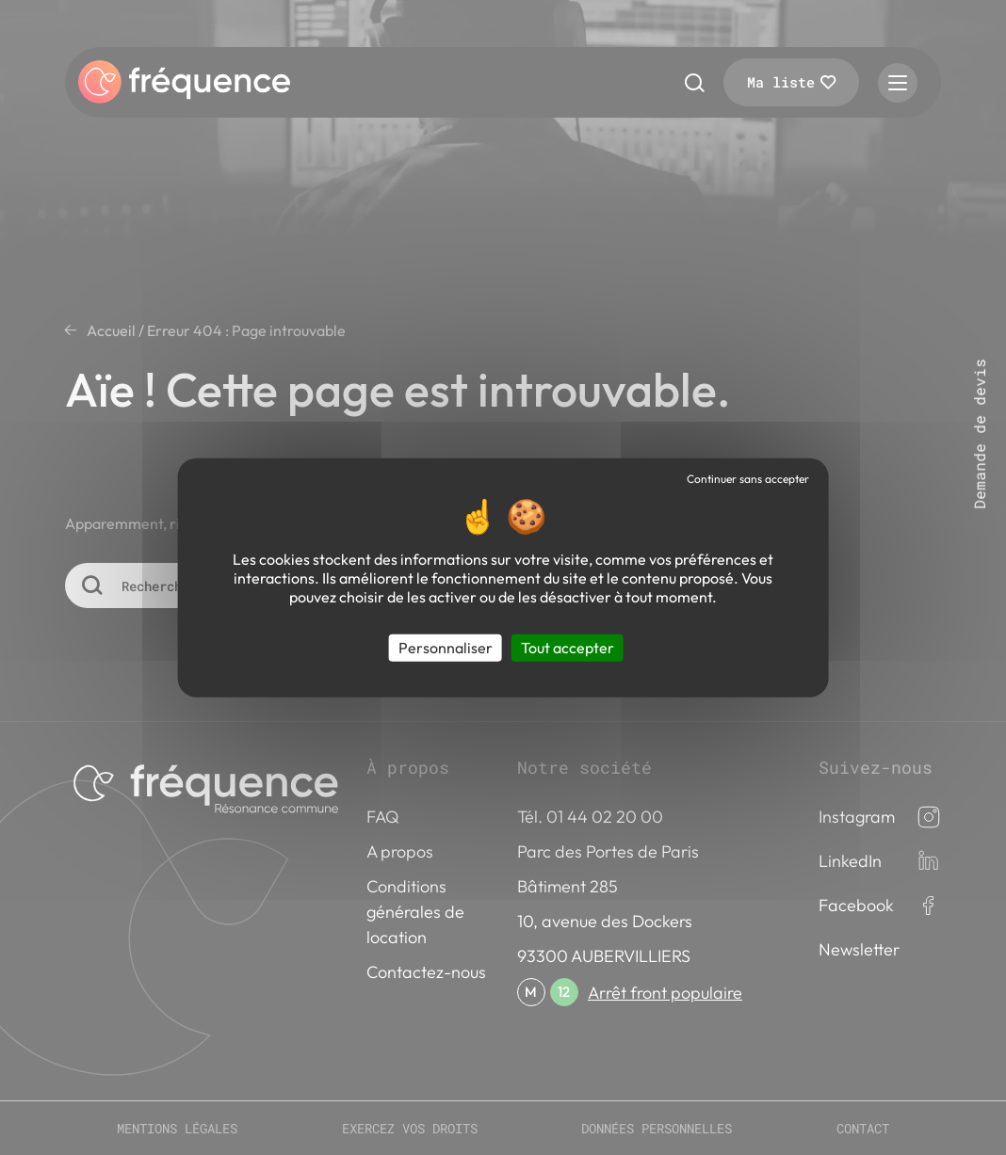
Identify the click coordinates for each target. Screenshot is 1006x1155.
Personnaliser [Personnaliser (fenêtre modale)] (445, 647)
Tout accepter (567, 647)
